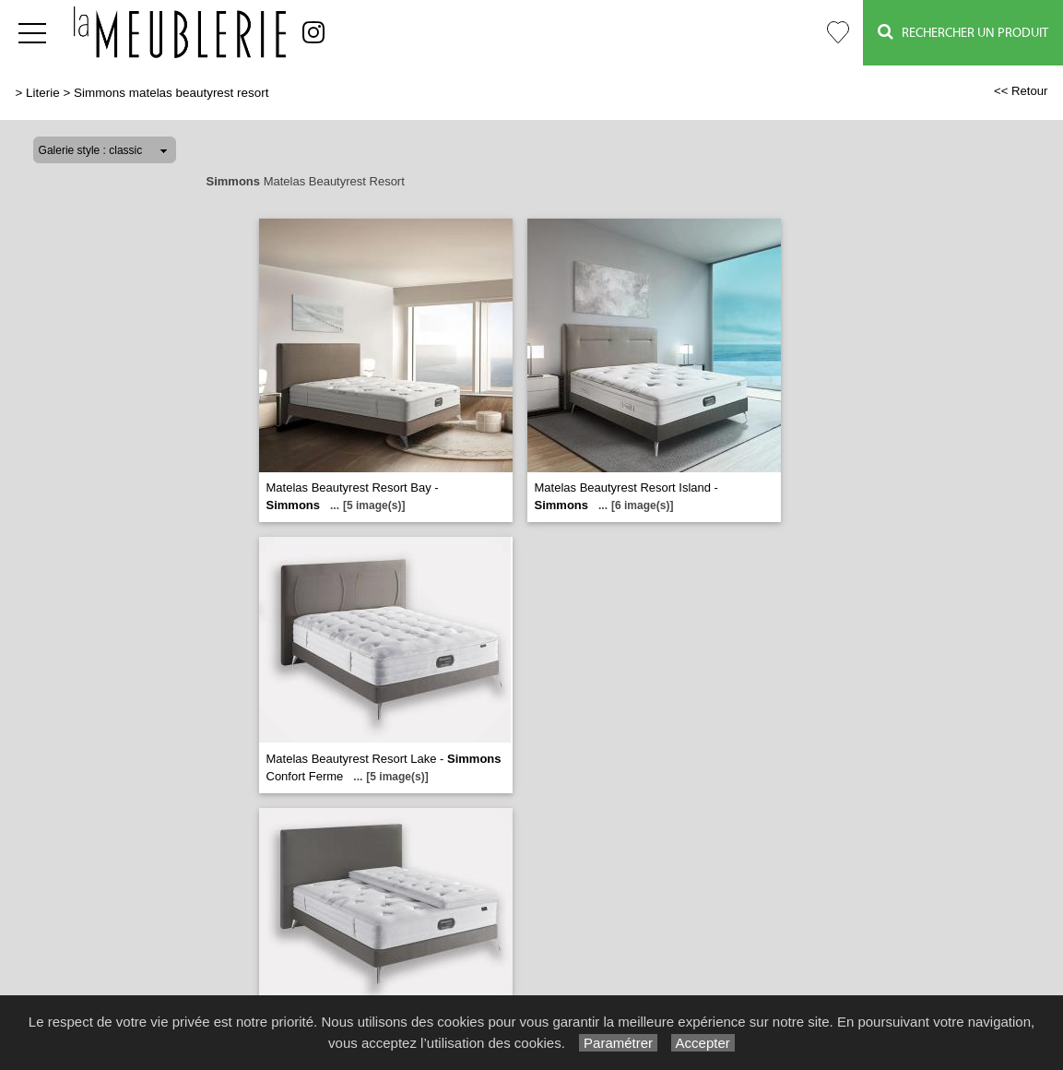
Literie (43, 93)
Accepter (703, 1043)
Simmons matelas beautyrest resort (171, 93)
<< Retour (1021, 91)
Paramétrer (618, 1043)
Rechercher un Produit (963, 32)
